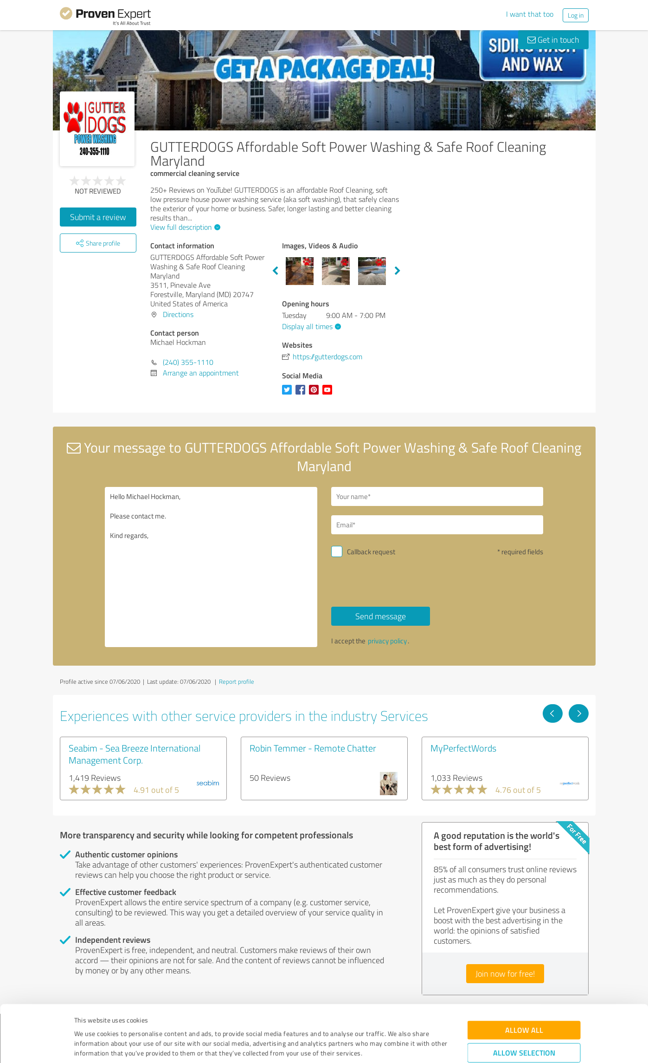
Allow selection (524, 999)
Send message (380, 616)
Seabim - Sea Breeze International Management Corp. (134, 753)
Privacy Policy (121, 1019)
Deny (524, 1028)
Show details (382, 1045)
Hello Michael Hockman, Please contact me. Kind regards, (211, 567)
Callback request (371, 552)
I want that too (529, 14)
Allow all (524, 977)
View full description (184, 227)
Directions (178, 314)
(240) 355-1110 (188, 362)
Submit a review (98, 216)
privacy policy (387, 641)
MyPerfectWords (463, 747)
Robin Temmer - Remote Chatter (313, 747)
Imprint (85, 1019)
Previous (275, 271)
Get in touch (553, 39)
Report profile (236, 681)
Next (397, 271)
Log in (576, 15)
